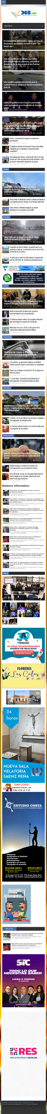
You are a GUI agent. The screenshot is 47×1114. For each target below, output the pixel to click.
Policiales (6, 217)
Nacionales (6, 388)
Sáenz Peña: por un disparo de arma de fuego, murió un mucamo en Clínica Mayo (21, 238)
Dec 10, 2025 (8, 597)
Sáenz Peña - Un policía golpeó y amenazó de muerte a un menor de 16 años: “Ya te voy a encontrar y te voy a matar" (26, 564)
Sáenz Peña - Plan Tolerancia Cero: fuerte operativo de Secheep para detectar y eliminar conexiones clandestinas (22, 189)
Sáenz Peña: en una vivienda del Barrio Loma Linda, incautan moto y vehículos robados (26, 519)
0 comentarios (38, 133)
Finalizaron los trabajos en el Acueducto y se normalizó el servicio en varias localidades (21, 353)
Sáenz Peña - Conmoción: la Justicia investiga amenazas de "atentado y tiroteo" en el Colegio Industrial (24, 528)
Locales (5, 169)
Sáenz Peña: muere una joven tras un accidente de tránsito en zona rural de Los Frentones (25, 537)
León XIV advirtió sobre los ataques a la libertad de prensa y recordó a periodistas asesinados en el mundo (23, 455)
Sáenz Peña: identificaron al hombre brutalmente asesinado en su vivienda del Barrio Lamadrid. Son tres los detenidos (27, 510)
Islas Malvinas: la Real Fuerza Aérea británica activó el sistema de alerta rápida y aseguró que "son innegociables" (22, 408)
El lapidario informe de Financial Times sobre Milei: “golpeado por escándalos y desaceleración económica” (27, 149)
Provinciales (7, 337)
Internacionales (8, 435)
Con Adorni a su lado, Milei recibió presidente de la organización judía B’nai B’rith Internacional (23, 302)
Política (5, 286)
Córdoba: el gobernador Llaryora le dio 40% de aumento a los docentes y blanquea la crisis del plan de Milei (27, 554)
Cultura (5, 573)
